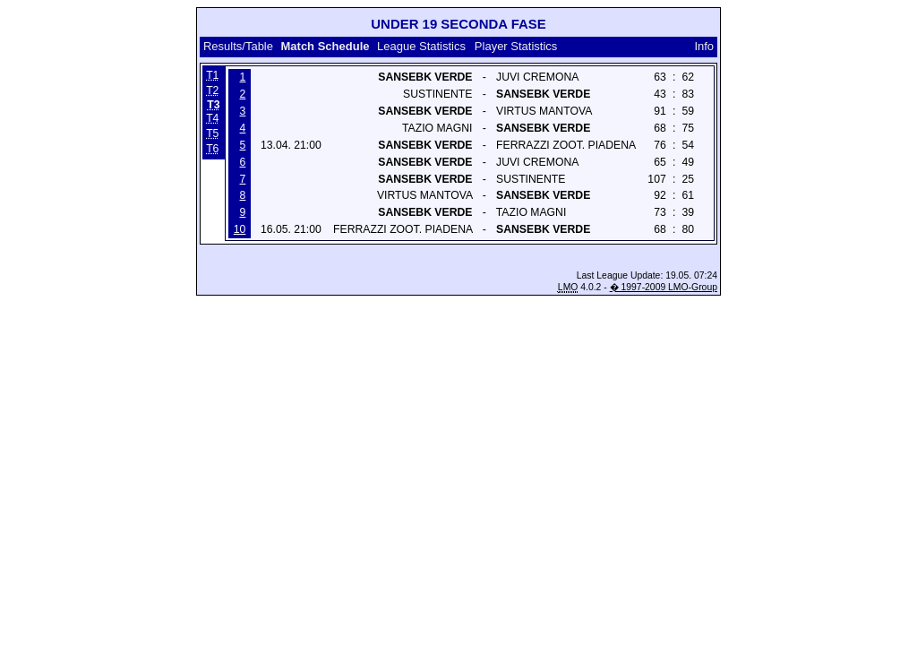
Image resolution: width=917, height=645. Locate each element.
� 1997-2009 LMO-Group (663, 287)
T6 (212, 148)
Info (704, 46)
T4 (212, 118)
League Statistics (421, 46)
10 (240, 229)
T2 (212, 90)
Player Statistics (516, 46)
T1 (212, 75)
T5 (212, 133)
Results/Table (238, 46)
